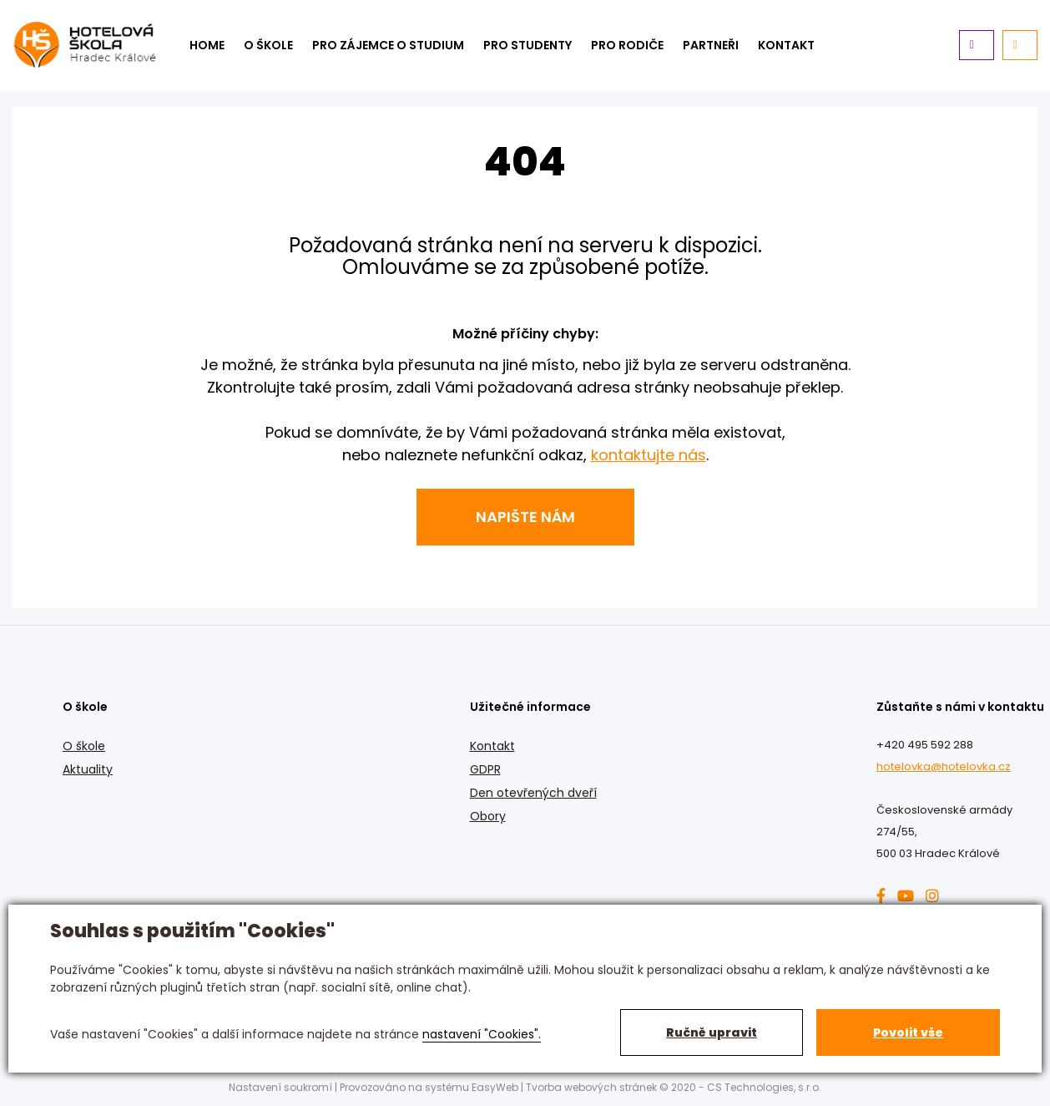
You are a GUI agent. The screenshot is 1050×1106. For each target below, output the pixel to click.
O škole (268, 45)
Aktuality (88, 769)
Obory (488, 816)
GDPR (485, 769)
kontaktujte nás (648, 454)
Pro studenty (527, 45)
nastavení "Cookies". (481, 1034)
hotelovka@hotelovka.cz (943, 766)
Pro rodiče (627, 45)
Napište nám (525, 516)
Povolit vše (908, 1032)
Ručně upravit (711, 1032)
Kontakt (492, 746)
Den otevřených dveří (533, 792)
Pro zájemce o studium (388, 45)
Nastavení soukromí (280, 1087)
